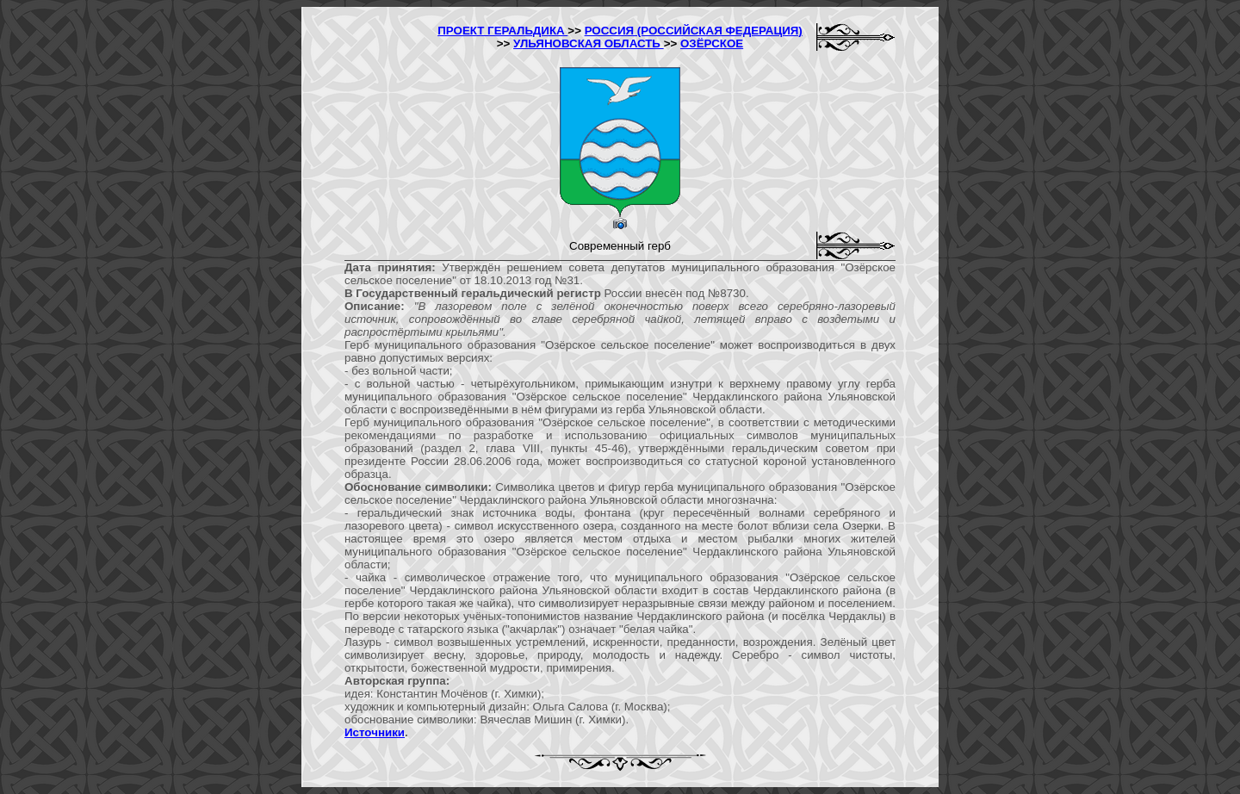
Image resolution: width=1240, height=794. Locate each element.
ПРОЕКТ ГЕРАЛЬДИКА (502, 30)
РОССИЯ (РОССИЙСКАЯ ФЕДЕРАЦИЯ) (694, 30)
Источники (374, 732)
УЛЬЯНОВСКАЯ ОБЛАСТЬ (588, 43)
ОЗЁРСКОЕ (711, 43)
